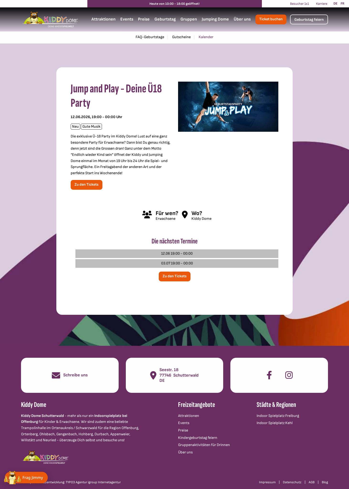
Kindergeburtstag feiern (197, 438)
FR (342, 3)
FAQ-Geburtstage (150, 37)
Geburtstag (165, 19)
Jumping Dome (215, 19)
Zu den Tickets (86, 184)
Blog (325, 482)
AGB (312, 482)
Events (126, 19)
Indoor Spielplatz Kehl (275, 423)
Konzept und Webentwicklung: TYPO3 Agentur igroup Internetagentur (71, 482)
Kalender (206, 37)
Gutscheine (181, 37)
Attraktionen (103, 19)
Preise (144, 19)
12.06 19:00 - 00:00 (177, 253)
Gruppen (188, 19)
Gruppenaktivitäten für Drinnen (204, 445)
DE (335, 3)
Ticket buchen (271, 19)
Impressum (267, 482)
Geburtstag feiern (309, 19)
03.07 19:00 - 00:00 (177, 263)
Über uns (242, 19)
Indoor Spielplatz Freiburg (278, 416)
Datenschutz (292, 482)
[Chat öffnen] (26, 477)
